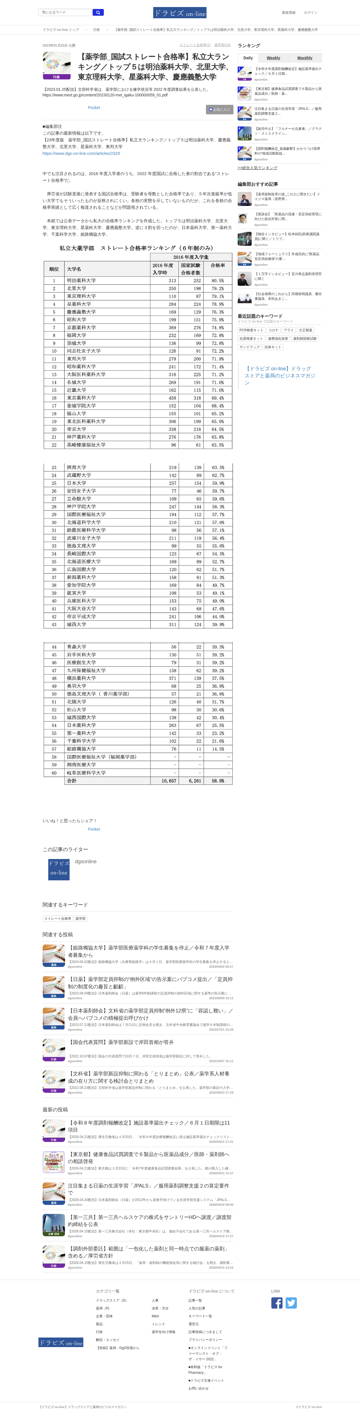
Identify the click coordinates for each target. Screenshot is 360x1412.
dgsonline (86, 861)
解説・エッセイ (108, 1340)
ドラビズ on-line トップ (61, 30)
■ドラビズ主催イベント (206, 1380)
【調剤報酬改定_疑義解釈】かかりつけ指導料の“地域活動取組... (287, 151)
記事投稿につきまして (205, 1332)
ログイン (310, 13)
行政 (96, 30)
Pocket (94, 107)
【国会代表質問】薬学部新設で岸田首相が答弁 (121, 1042)
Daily (248, 58)
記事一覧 (195, 1300)
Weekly (273, 58)
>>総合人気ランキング (258, 168)
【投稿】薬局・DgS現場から (117, 1348)
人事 (155, 1300)
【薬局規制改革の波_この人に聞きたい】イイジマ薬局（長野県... (287, 196)
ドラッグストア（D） (112, 1300)
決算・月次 (160, 1308)
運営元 (194, 1324)
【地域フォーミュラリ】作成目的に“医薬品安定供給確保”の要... (287, 256)
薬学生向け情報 (163, 1332)
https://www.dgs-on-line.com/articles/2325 (81, 153)
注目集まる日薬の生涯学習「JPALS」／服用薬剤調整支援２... (288, 111)
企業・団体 (104, 1316)
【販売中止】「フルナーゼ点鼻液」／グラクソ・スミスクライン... (288, 131)
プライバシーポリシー (205, 1340)
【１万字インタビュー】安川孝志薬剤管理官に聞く (288, 276)
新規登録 (288, 13)
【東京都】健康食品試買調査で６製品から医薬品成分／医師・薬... (288, 91)
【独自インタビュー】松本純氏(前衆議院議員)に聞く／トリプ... (287, 236)
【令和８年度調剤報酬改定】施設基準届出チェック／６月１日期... (288, 71)
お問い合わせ (199, 1388)
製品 (99, 1324)
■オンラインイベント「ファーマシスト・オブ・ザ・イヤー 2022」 (208, 1353)
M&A (155, 1316)
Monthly (305, 58)
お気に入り (219, 110)
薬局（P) (102, 1308)
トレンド (158, 1324)
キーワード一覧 (200, 1316)
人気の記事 (197, 1308)
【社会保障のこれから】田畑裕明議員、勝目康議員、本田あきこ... (288, 296)
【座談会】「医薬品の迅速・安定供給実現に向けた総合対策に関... (288, 216)
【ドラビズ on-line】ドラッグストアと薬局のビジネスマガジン (280, 376)
